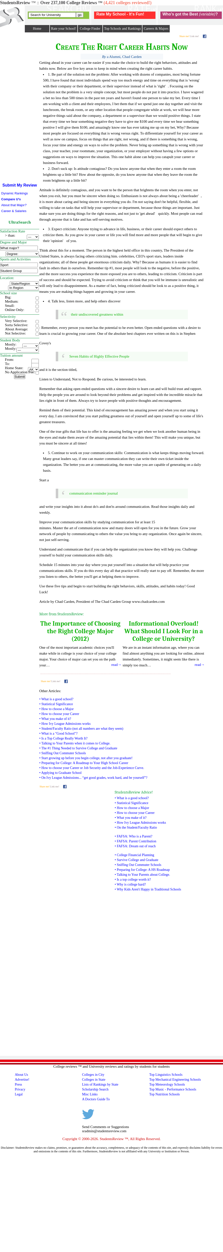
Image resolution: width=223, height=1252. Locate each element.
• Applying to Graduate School (60, 773)
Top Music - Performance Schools (172, 1089)
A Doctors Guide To (96, 1099)
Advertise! (22, 1079)
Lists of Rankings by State (100, 1084)
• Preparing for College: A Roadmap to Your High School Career (83, 763)
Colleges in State (93, 1079)
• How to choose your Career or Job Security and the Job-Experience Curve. (91, 768)
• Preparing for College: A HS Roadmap (142, 870)
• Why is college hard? (130, 884)
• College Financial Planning (134, 855)
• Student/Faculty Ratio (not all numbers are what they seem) (81, 728)
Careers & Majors (156, 28)
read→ (116, 665)
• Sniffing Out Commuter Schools (62, 753)
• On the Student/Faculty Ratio (136, 827)
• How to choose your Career (59, 714)
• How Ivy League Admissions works (65, 724)
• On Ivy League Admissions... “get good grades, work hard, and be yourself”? (93, 778)
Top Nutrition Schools (164, 1094)
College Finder (90, 28)
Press (18, 1084)
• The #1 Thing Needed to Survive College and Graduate (78, 748)
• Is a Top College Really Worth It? (63, 738)
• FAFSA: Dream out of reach (135, 846)
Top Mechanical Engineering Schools (175, 1079)
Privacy (20, 1089)
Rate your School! (63, 28)
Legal (19, 1094)
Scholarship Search (95, 1089)
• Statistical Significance (56, 704)
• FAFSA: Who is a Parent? (133, 836)
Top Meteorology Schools (167, 1084)
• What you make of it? (55, 719)
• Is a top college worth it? (133, 879)
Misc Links (90, 1094)
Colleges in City (93, 1075)
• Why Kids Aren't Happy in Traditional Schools (148, 889)
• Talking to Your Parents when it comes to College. (74, 743)
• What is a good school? (56, 699)
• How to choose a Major (56, 709)
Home (37, 28)
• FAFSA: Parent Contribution (135, 841)
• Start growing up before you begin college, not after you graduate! (86, 758)
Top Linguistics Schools (165, 1075)
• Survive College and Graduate (136, 860)
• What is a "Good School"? (58, 733)
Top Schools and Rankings (122, 28)
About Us (21, 1075)
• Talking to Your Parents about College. (142, 874)
